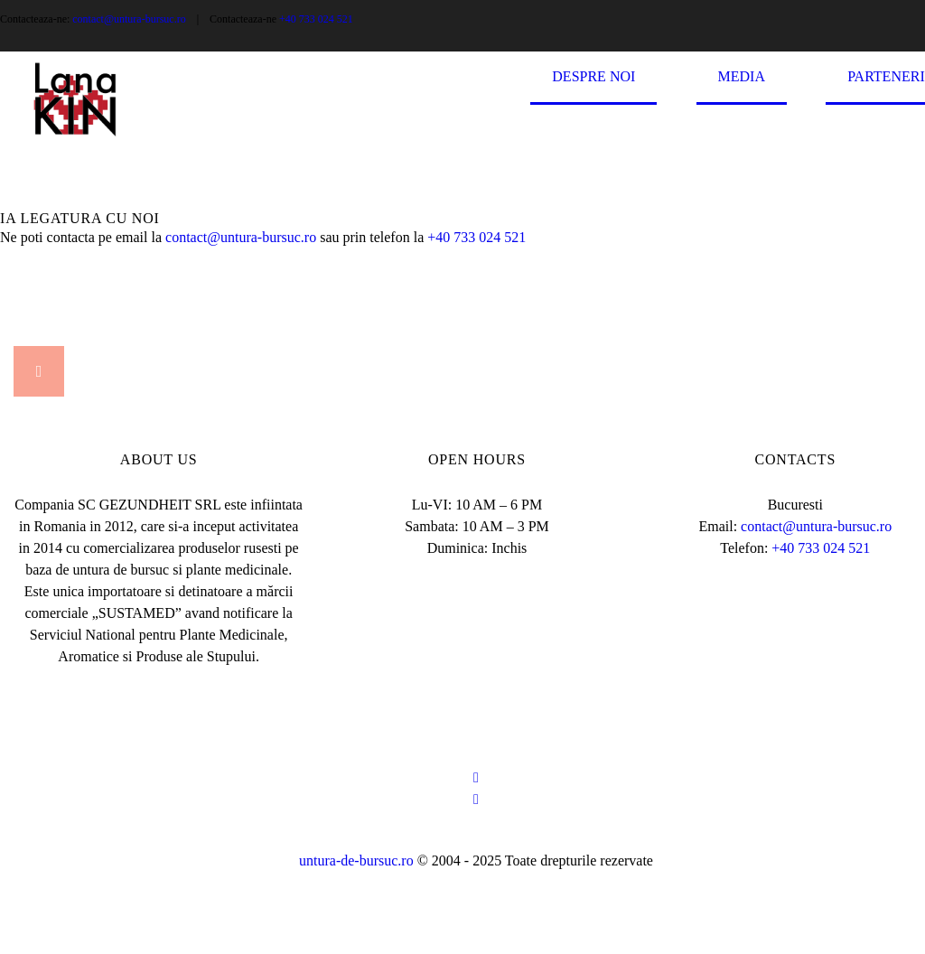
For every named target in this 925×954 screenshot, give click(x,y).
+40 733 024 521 (316, 19)
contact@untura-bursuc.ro (128, 19)
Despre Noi (593, 76)
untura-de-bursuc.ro (358, 860)
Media (741, 76)
